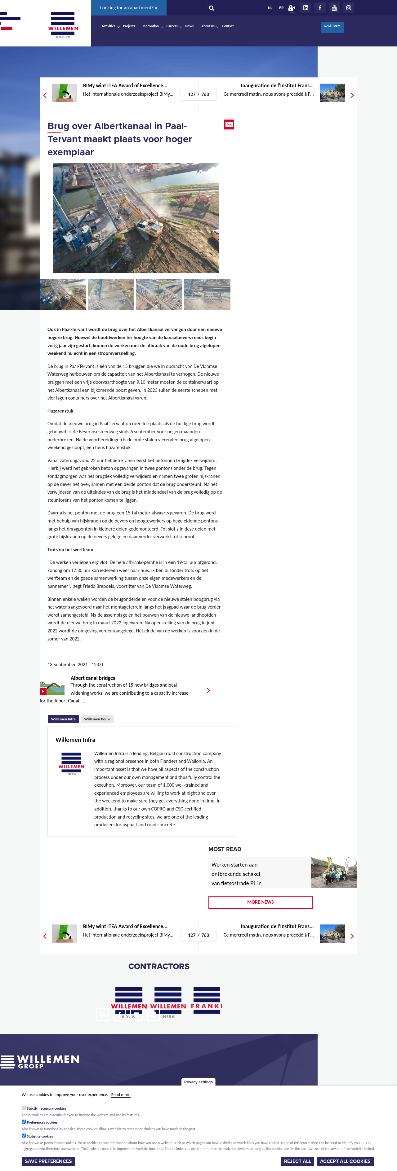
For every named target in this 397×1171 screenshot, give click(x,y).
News (189, 26)
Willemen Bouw (97, 719)
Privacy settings (198, 1082)
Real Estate (332, 26)
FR (281, 8)
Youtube (334, 7)
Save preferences (48, 1161)
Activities (108, 26)
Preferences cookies (42, 1122)
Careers (172, 26)
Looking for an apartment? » (128, 8)
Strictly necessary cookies (46, 1108)
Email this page (229, 124)
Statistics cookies (40, 1136)
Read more (121, 1094)
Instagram (348, 7)
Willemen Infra (65, 718)
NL (270, 8)
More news (260, 902)
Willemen (63, 25)
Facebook (320, 7)
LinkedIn (305, 7)
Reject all (297, 1161)
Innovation (151, 26)
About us (208, 26)
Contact (228, 26)
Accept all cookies (345, 1161)
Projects (129, 26)
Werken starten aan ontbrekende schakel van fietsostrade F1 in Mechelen (237, 878)
